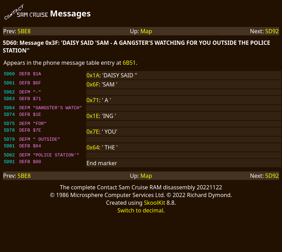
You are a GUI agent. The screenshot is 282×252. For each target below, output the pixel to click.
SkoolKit (154, 208)
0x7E (93, 135)
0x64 (93, 151)
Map (146, 31)
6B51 (129, 62)
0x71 (93, 101)
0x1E (93, 118)
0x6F (93, 84)
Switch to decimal (140, 215)
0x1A (93, 75)
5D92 (272, 31)
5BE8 (24, 31)
